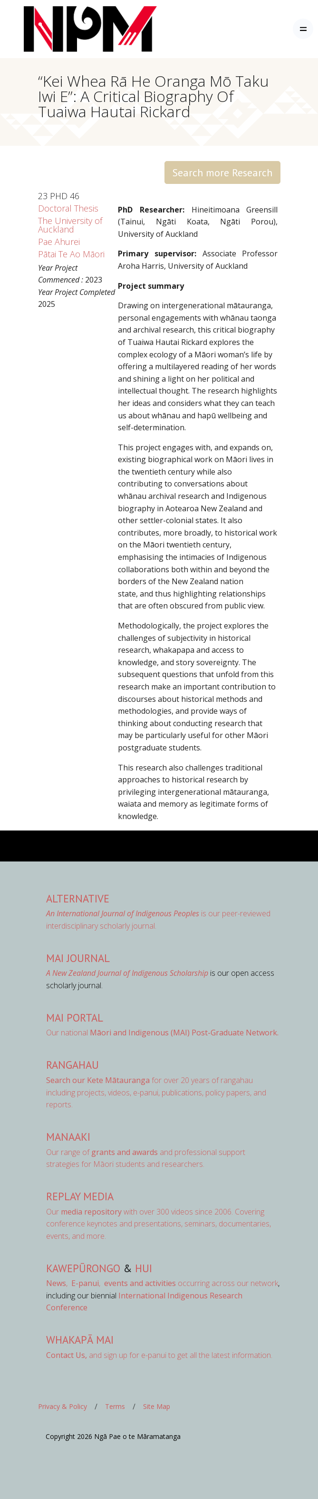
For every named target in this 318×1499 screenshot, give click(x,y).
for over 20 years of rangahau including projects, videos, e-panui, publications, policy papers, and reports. (156, 1092)
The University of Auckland (70, 225)
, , (74, 1283)
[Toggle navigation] (303, 29)
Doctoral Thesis (68, 208)
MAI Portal (74, 1017)
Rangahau (72, 1065)
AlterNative (77, 898)
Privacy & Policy (62, 1406)
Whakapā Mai (80, 1340)
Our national (162, 1032)
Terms (115, 1406)
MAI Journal (78, 958)
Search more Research (222, 172)
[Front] (66, 29)
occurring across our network (190, 1283)
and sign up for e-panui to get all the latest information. (159, 1355)
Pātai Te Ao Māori (71, 254)
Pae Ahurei (59, 241)
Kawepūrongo (83, 1268)
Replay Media (80, 1196)
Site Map (156, 1406)
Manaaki (68, 1137)
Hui (143, 1268)
